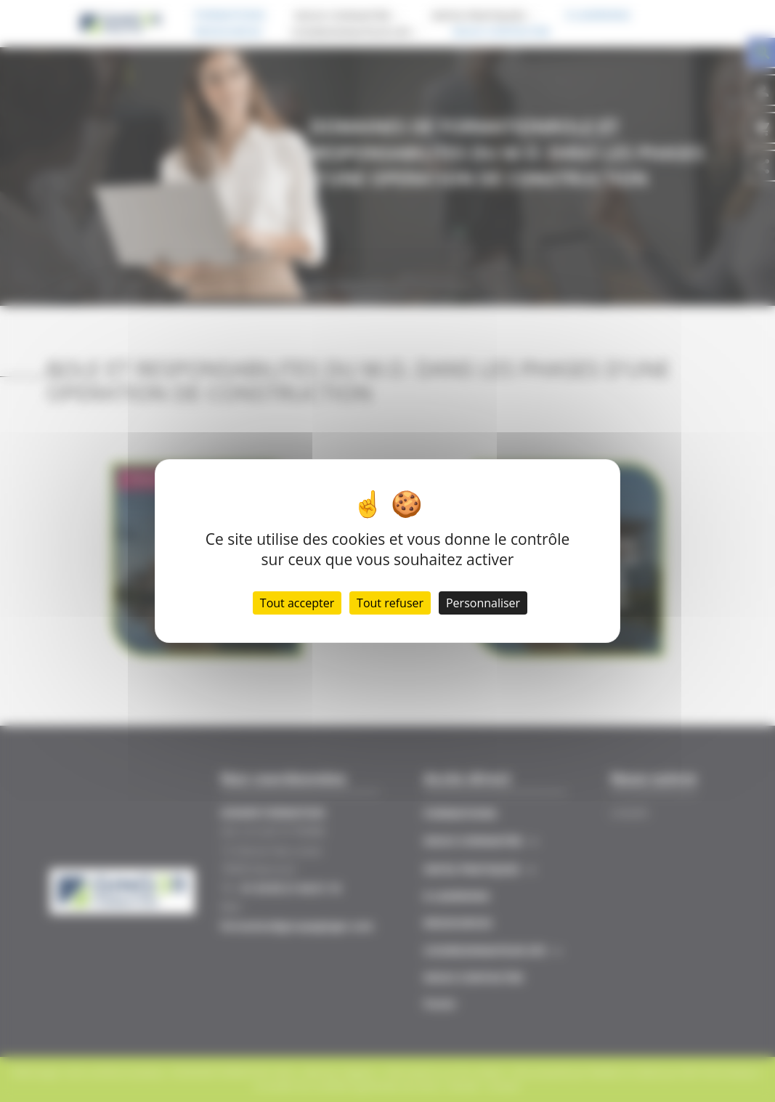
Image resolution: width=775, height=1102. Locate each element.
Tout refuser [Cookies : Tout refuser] (390, 603)
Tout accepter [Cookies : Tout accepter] (297, 603)
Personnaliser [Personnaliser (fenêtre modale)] (483, 603)
